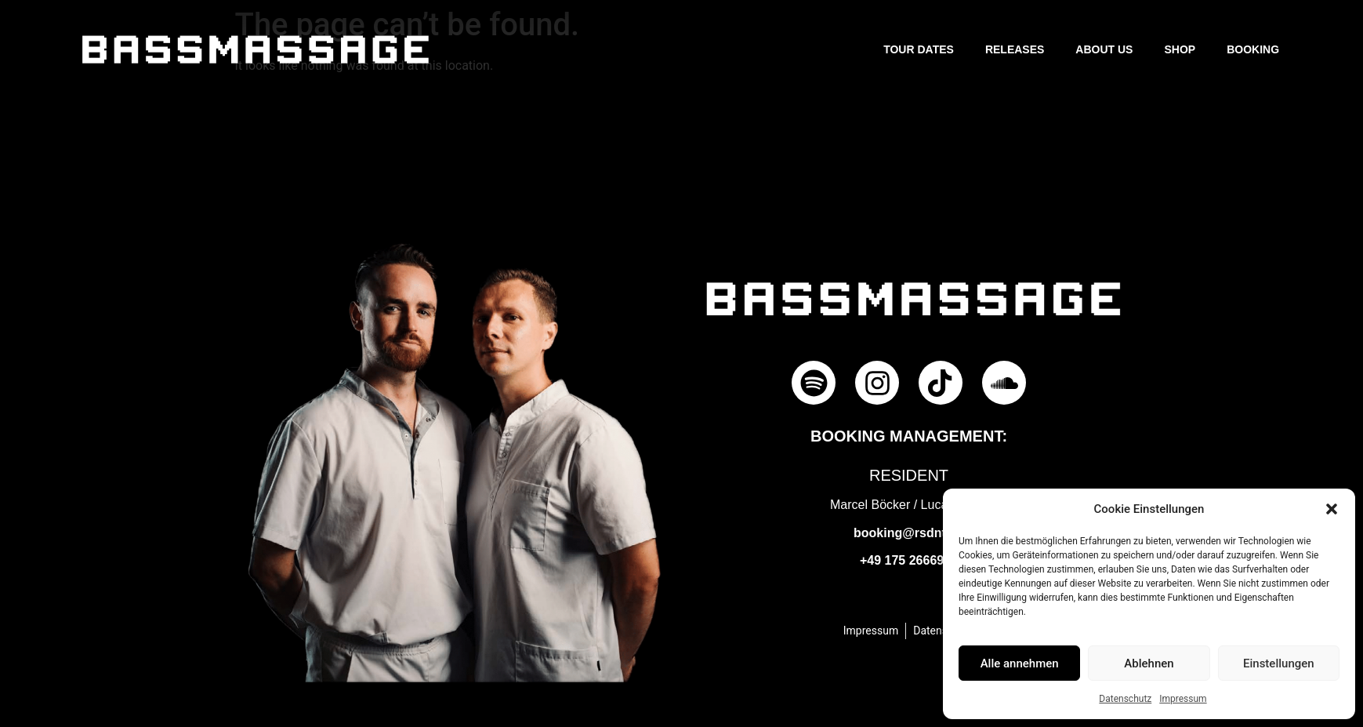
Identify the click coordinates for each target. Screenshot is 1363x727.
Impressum (1182, 698)
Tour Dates (918, 49)
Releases (1014, 49)
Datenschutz (1125, 698)
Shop (1179, 49)
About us (1104, 49)
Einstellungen (1278, 663)
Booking (1253, 49)
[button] (1331, 509)
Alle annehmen (1020, 663)
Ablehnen (1148, 663)
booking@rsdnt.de (909, 533)
